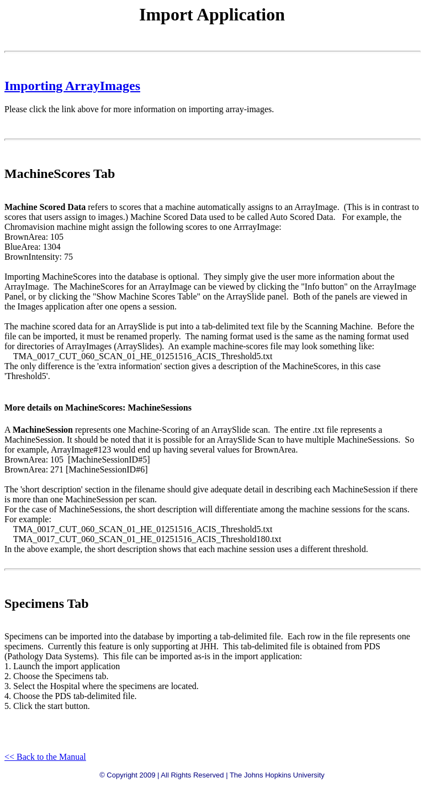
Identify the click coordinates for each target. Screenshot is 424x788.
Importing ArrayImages (72, 85)
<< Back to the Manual (45, 756)
